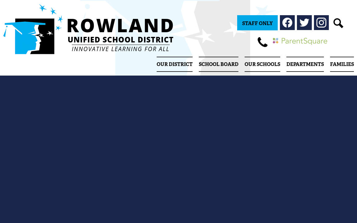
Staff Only (257, 23)
